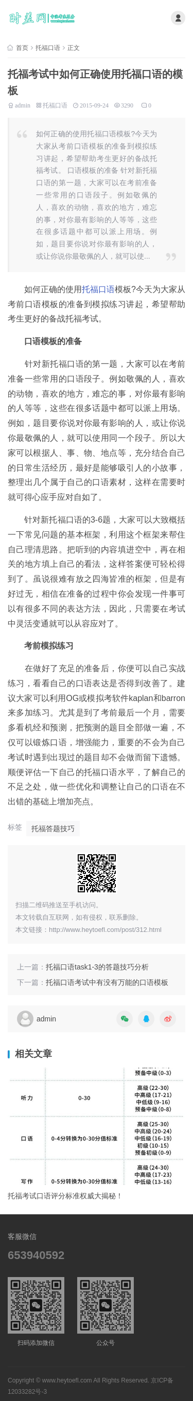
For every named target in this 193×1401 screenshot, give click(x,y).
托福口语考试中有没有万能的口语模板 (107, 982)
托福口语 (48, 47)
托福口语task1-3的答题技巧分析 (97, 967)
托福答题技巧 (53, 828)
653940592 (36, 1255)
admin (22, 104)
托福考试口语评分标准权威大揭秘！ (65, 1196)
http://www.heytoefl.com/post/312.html (105, 929)
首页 (22, 47)
